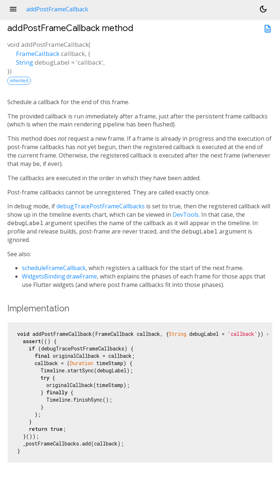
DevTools (185, 215)
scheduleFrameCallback (54, 268)
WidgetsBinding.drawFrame (59, 276)
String (24, 62)
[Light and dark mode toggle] (263, 9)
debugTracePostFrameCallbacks (101, 206)
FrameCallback (37, 53)
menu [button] (13, 9)
